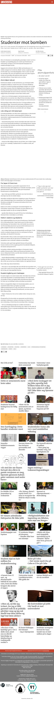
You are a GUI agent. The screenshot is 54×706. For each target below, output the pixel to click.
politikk (17, 347)
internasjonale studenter (38, 347)
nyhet (10, 349)
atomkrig (3, 347)
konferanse (4, 349)
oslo (15, 349)
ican (29, 347)
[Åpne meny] (52, 2)
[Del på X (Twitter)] (50, 56)
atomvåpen (23, 347)
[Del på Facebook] (48, 56)
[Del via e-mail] (52, 56)
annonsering (46, 650)
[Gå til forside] (6, 2)
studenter (10, 347)
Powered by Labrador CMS (27, 698)
